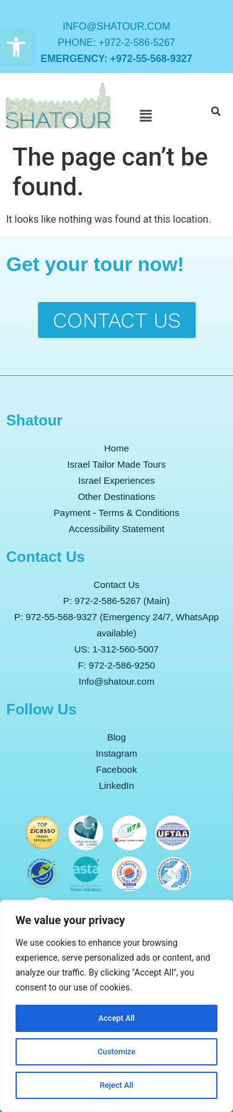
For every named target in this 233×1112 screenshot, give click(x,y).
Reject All (116, 1085)
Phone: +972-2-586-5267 (116, 42)
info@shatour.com (116, 26)
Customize (116, 1052)
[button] (16, 47)
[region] (116, 1006)
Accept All (117, 1018)
